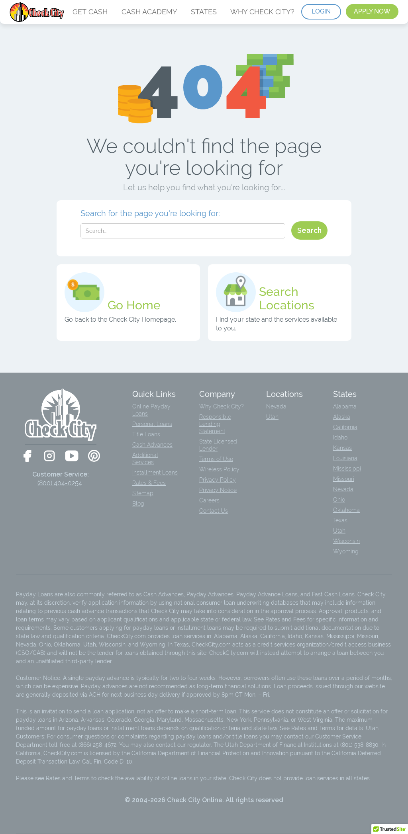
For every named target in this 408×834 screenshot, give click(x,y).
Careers (209, 500)
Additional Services (145, 458)
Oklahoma (346, 510)
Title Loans (146, 434)
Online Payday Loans (151, 410)
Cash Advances (152, 444)
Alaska (341, 417)
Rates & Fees (149, 483)
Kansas (342, 448)
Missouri (343, 479)
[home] (38, 12)
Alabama (345, 406)
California (345, 427)
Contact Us (213, 511)
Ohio (339, 499)
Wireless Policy (219, 469)
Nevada (276, 406)
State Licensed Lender (218, 445)
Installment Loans (155, 472)
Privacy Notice (218, 490)
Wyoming (346, 551)
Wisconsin (346, 541)
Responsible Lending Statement (215, 424)
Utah (272, 417)
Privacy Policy (217, 480)
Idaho (340, 437)
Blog (138, 503)
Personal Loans (152, 424)
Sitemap (142, 493)
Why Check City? (221, 406)
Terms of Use (216, 459)
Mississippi (347, 468)
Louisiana (345, 458)
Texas (340, 520)
